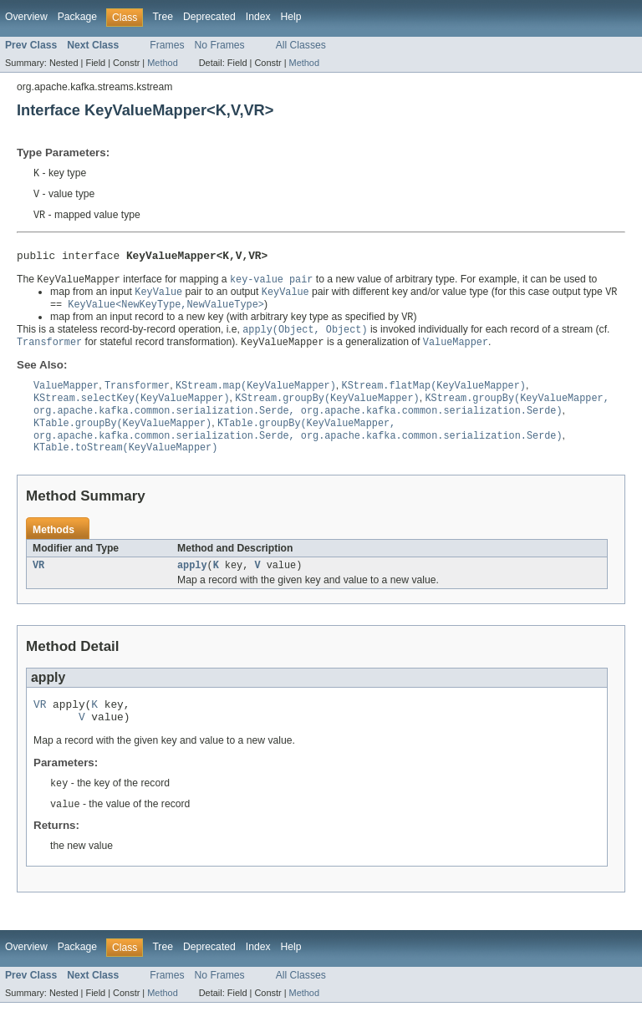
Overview (26, 17)
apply (192, 582)
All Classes (301, 45)
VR (38, 582)
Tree (162, 17)
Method (162, 63)
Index (258, 17)
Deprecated (209, 17)
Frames (167, 45)
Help (291, 17)
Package (77, 17)
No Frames (220, 45)
